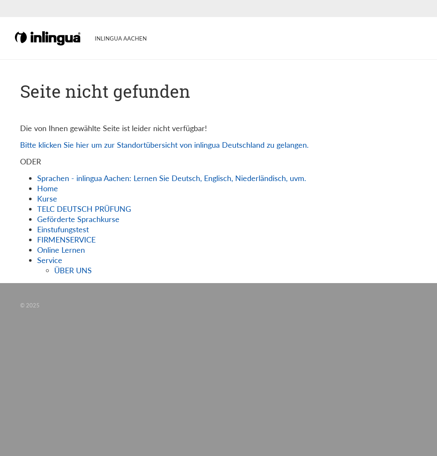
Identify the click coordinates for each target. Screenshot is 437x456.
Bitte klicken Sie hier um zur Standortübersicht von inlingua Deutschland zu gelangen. (164, 144)
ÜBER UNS (73, 270)
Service (49, 260)
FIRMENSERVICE (66, 239)
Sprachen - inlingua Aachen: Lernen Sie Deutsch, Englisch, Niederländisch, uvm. (171, 178)
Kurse (47, 198)
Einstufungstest (63, 229)
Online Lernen (61, 249)
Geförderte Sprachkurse (78, 219)
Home (47, 188)
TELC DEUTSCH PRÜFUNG (84, 208)
